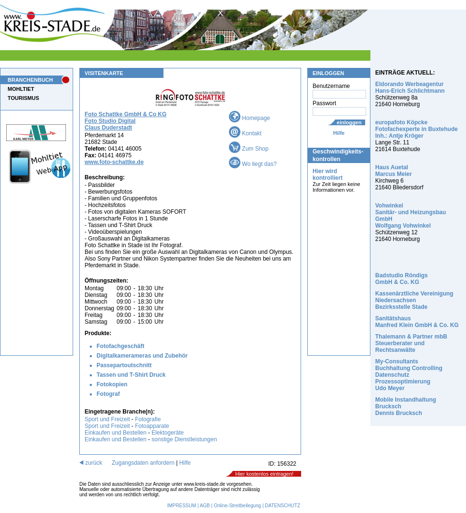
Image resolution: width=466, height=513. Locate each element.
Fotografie (148, 419)
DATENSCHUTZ (282, 505)
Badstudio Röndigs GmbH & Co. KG (401, 278)
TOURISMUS (23, 98)
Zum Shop (249, 148)
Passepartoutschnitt (124, 365)
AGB (205, 505)
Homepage (249, 118)
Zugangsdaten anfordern (143, 462)
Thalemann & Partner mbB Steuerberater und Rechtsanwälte (411, 343)
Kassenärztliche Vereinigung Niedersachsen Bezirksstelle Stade (414, 300)
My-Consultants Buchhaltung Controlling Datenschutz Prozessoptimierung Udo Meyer (409, 375)
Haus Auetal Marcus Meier (393, 170)
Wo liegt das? (253, 164)
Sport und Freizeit (108, 419)
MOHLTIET (21, 89)
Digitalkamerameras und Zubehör (142, 355)
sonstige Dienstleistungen (184, 439)
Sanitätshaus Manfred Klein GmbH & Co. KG (417, 321)
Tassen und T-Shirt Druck (131, 374)
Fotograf (108, 394)
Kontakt (245, 133)
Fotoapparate (152, 426)
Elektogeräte (168, 432)
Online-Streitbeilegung (237, 505)
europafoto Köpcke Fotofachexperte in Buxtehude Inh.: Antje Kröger (416, 129)
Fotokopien (112, 384)
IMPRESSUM (181, 505)
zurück (90, 462)
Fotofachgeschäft (120, 346)
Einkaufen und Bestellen (115, 432)
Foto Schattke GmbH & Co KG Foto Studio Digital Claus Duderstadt (125, 121)
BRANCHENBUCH (30, 80)
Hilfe (339, 133)
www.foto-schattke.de (114, 162)
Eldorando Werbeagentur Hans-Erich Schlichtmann (409, 87)
